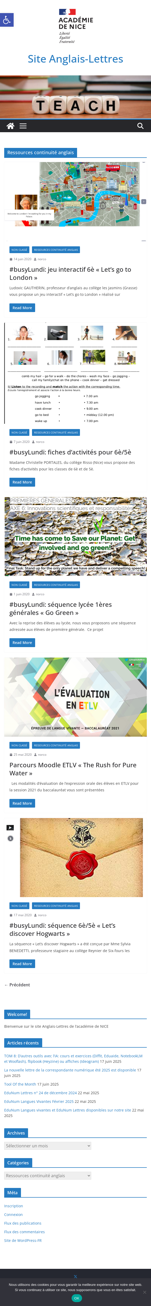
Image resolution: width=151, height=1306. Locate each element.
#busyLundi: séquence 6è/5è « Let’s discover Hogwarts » (62, 929)
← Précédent (17, 985)
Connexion (13, 1214)
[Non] (144, 1292)
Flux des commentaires (24, 1231)
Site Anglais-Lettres (75, 58)
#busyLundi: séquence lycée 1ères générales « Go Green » (60, 608)
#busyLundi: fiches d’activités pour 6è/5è (70, 452)
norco (42, 259)
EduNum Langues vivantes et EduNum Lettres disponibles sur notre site (67, 1110)
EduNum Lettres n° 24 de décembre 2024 (40, 1092)
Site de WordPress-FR (23, 1240)
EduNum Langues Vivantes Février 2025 (39, 1101)
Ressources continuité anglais (56, 250)
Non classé (19, 250)
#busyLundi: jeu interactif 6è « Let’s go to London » (70, 273)
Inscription (13, 1205)
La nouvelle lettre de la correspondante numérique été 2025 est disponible (70, 1070)
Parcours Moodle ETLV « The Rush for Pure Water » (73, 768)
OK (76, 1298)
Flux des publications (22, 1223)
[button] (7, 20)
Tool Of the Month (20, 1084)
